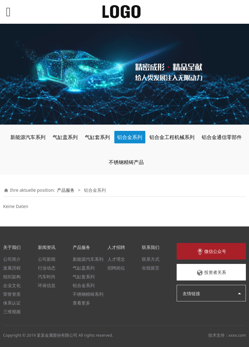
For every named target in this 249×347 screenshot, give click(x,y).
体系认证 (12, 303)
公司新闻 (46, 259)
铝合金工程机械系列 (172, 137)
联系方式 (150, 259)
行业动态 (46, 268)
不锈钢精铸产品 (126, 162)
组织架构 (12, 277)
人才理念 (116, 259)
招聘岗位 (116, 268)
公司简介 (12, 259)
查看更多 (81, 303)
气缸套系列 (97, 137)
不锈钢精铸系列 (88, 294)
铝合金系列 (129, 137)
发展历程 (12, 268)
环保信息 (46, 285)
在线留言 (150, 268)
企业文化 (12, 285)
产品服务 (66, 190)
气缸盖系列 (65, 137)
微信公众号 (211, 251)
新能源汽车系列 (27, 137)
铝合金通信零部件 (222, 137)
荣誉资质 (12, 294)
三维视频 (12, 312)
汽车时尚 (46, 277)
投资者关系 (211, 272)
